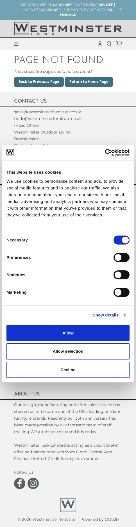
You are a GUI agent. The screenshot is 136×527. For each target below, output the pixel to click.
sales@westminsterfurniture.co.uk (47, 111)
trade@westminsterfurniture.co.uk (47, 118)
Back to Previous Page (39, 82)
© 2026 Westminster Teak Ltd (47, 519)
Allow (68, 333)
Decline (67, 369)
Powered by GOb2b (99, 519)
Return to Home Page (88, 82)
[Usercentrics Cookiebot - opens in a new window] (105, 152)
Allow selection (68, 351)
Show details (106, 315)
